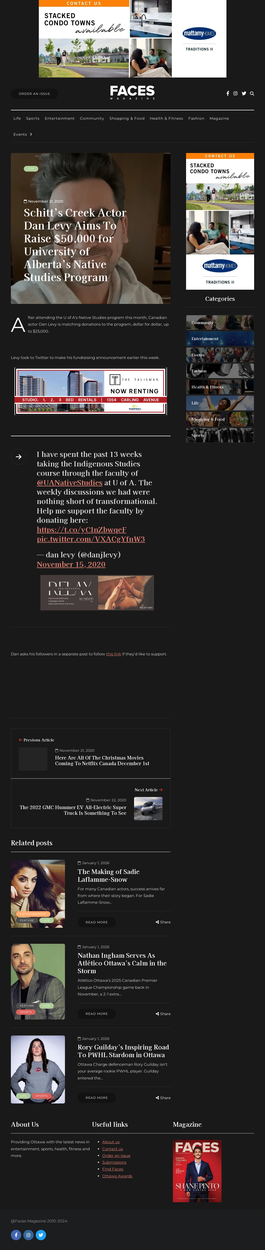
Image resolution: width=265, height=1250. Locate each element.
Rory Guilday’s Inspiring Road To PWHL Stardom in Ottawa (121, 1050)
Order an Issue (116, 1155)
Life (17, 118)
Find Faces (112, 1169)
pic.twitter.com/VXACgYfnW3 (91, 538)
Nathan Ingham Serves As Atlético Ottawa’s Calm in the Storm (120, 962)
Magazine (219, 118)
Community (92, 118)
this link (113, 653)
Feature (27, 920)
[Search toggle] (252, 93)
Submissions (114, 1162)
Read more (95, 922)
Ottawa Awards (117, 1176)
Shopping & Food (127, 118)
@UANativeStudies (69, 482)
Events (20, 134)
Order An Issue (34, 94)
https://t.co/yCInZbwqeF (81, 529)
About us (111, 1141)
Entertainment (60, 118)
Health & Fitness (166, 118)
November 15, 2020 (71, 564)
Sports (33, 118)
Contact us (112, 1148)
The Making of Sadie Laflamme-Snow (106, 875)
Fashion (196, 118)
